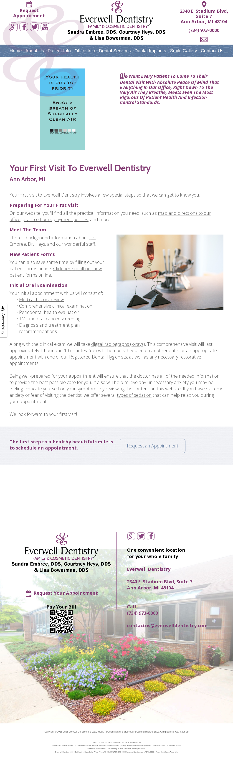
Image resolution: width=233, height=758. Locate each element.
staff (90, 244)
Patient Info (59, 50)
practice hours (37, 219)
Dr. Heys (36, 244)
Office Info (84, 50)
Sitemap (184, 731)
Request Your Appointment (65, 593)
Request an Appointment (152, 446)
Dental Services (115, 50)
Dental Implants (150, 50)
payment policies (71, 219)
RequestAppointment (29, 13)
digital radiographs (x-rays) (118, 344)
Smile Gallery (183, 50)
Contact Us (212, 50)
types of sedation (134, 395)
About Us (34, 50)
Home (16, 50)
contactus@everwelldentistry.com (167, 625)
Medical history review (41, 299)
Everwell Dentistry (78, 731)
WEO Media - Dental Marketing (107, 731)
